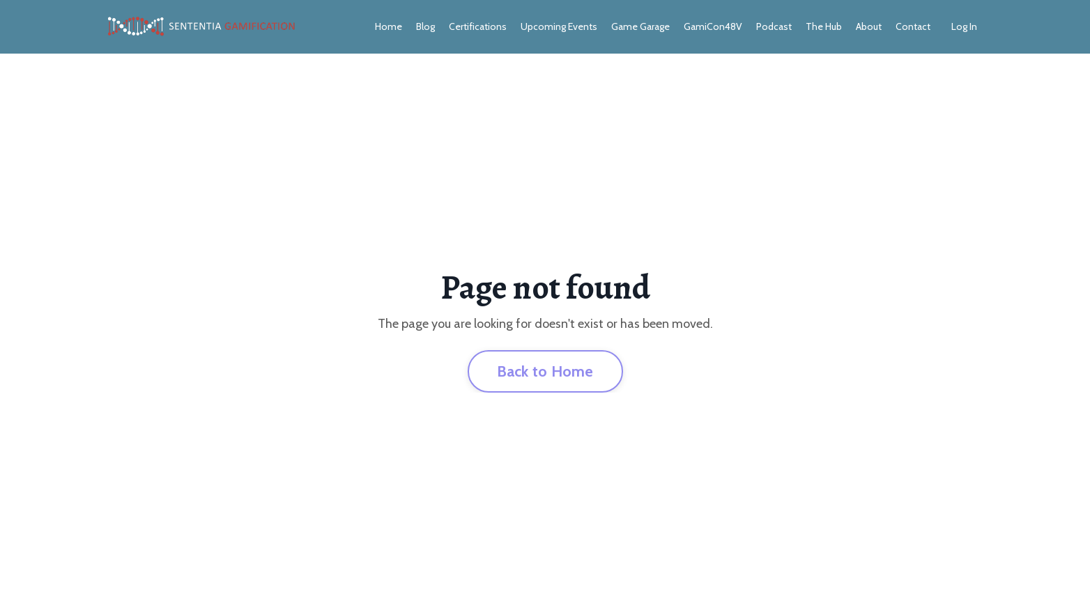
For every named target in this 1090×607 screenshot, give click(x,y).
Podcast (774, 26)
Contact (913, 26)
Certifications (478, 26)
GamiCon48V (713, 26)
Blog (425, 26)
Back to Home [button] (545, 371)
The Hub (824, 26)
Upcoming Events (559, 26)
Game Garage (640, 26)
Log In (964, 26)
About (869, 26)
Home (388, 26)
